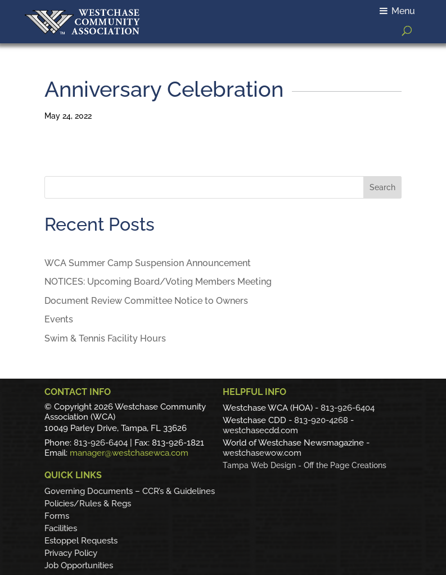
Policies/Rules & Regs (87, 503)
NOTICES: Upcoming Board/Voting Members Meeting (158, 281)
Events (58, 319)
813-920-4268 (321, 420)
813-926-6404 (101, 443)
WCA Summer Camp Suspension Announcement (147, 263)
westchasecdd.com (260, 430)
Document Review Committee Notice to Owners (146, 300)
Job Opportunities (78, 565)
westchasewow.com (262, 453)
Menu (397, 11)
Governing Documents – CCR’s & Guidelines (129, 491)
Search (382, 187)
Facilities (60, 528)
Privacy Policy (70, 553)
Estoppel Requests (81, 541)
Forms (56, 516)
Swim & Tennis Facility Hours (105, 338)
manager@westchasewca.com (129, 453)
